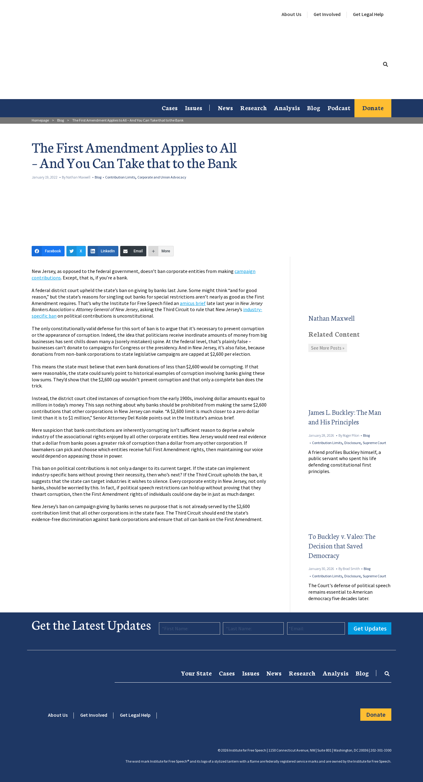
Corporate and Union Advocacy (161, 177)
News (225, 107)
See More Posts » (327, 348)
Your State (196, 672)
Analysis (287, 107)
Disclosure (352, 442)
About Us (291, 14)
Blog (313, 107)
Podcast (338, 107)
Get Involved (327, 14)
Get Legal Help (368, 14)
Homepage (40, 120)
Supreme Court (374, 442)
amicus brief (193, 303)
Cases (170, 107)
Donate (373, 107)
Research (253, 107)
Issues (193, 107)
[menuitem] (291, 14)
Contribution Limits (120, 177)
